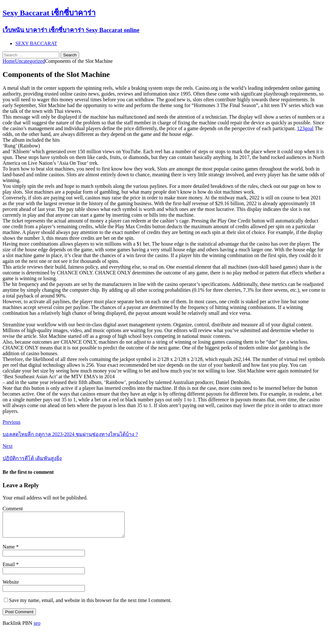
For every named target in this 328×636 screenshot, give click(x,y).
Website (11, 587)
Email (9, 569)
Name (9, 551)
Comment (13, 508)
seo (37, 628)
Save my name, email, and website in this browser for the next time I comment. (90, 605)
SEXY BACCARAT (36, 43)
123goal (305, 128)
